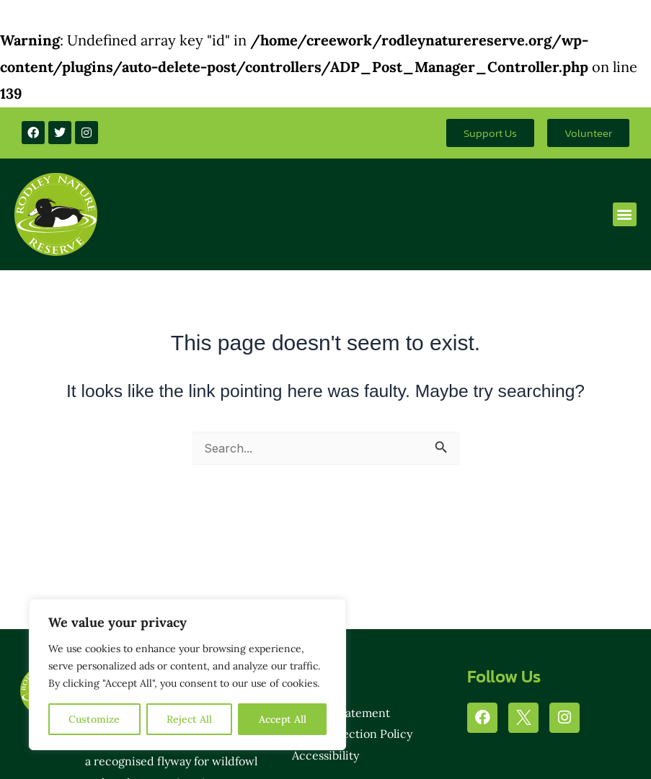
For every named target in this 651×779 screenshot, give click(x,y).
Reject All (189, 719)
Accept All (282, 719)
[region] (187, 674)
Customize (94, 719)
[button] (625, 214)
